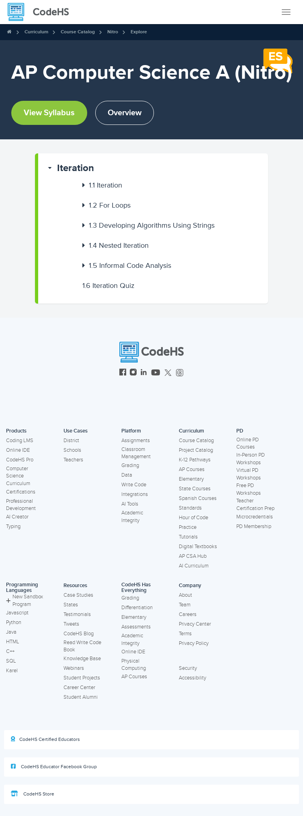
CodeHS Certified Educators (45, 739)
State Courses (195, 489)
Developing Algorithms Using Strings (152, 225)
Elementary (191, 479)
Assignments (135, 440)
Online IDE (18, 450)
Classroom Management (136, 453)
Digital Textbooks (198, 546)
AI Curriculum (194, 566)
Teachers (73, 460)
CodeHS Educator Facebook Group (54, 766)
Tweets (71, 624)
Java (11, 632)
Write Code (133, 484)
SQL (11, 661)
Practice (188, 527)
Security (188, 668)
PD (239, 431)
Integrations (134, 494)
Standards (190, 508)
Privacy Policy (194, 643)
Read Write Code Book (82, 646)
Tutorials (188, 537)
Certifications (20, 492)
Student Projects (81, 678)
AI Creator (17, 517)
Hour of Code (193, 517)
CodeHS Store (32, 794)
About (185, 595)
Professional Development (21, 505)
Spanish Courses (198, 498)
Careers (188, 614)
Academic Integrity (132, 517)
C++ (10, 651)
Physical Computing (133, 665)
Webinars (73, 668)
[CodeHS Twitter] (168, 373)
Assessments (136, 627)
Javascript (17, 613)
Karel (12, 670)
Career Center (79, 687)
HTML (12, 642)
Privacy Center (195, 624)
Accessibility (192, 678)
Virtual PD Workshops (248, 474)
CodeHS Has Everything (136, 588)
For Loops (110, 205)
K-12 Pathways (195, 460)
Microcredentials (254, 517)
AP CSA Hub (193, 556)
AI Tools (129, 504)
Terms (185, 633)
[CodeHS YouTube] (155, 373)
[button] (153, 168)
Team (184, 605)
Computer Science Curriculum (18, 476)
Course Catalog (78, 32)
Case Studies (78, 595)
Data (126, 475)
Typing (13, 526)
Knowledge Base (82, 658)
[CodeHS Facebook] (122, 373)
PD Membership (253, 526)
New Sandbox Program (24, 601)
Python (13, 622)
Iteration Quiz (108, 285)
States (70, 605)
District (71, 440)
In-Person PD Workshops (250, 459)
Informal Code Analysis (130, 265)
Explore (139, 32)
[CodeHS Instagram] (133, 373)
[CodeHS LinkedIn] (143, 373)
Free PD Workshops (248, 489)
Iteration (75, 168)
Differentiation (137, 607)
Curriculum (36, 32)
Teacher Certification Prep (255, 505)
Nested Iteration (119, 245)
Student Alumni (80, 697)
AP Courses (192, 469)
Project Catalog (196, 450)
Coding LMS (19, 440)
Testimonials (77, 614)
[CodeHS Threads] (180, 373)
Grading (130, 465)
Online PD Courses (247, 444)
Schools (72, 450)
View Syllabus (49, 113)
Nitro (112, 32)
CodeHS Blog (78, 633)
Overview (124, 113)
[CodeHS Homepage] (41, 12)
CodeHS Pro (19, 460)
